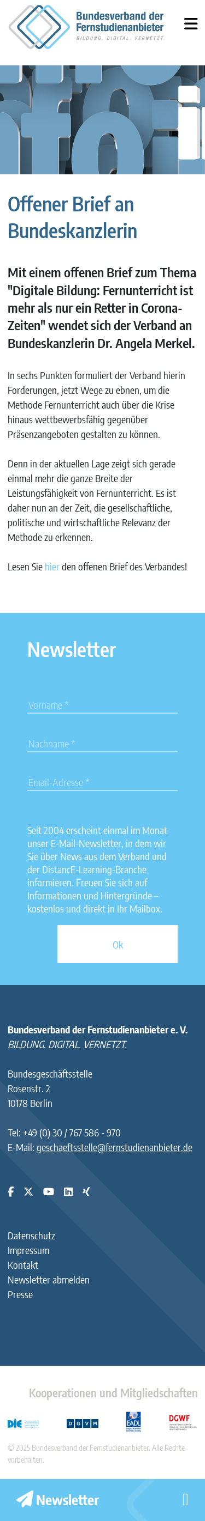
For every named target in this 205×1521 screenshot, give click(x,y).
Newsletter (57, 1499)
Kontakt (23, 1264)
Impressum (28, 1250)
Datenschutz (31, 1235)
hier (52, 566)
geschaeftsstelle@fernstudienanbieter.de (114, 1147)
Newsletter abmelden (49, 1279)
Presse (20, 1294)
